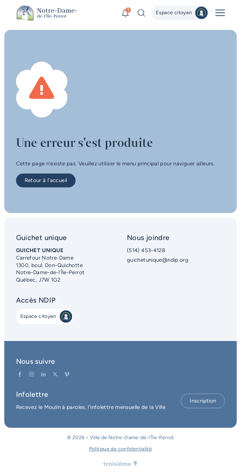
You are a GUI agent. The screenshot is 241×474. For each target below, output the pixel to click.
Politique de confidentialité (120, 449)
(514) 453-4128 (146, 250)
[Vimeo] (67, 374)
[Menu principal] (220, 12)
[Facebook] (20, 374)
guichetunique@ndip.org (157, 260)
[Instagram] (31, 374)
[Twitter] (55, 374)
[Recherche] (141, 13)
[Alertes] (125, 13)
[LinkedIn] (43, 374)
